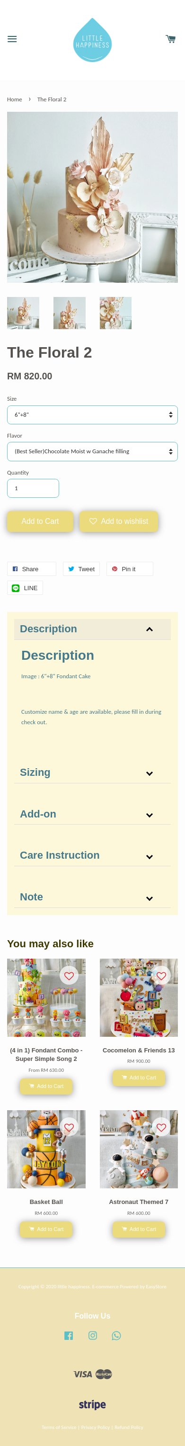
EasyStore (156, 1286)
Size (12, 398)
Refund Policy (129, 1427)
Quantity (18, 472)
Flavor (14, 435)
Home (14, 99)
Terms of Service (59, 1427)
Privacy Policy (95, 1427)
